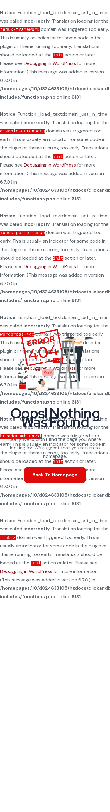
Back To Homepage (55, 475)
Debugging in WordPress (50, 63)
